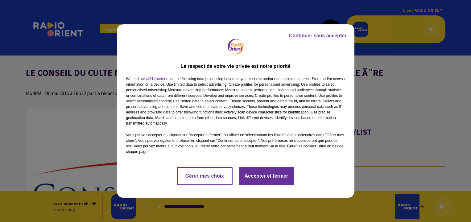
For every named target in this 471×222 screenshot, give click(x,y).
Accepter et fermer (266, 176)
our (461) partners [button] (154, 79)
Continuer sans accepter (318, 35)
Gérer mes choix (204, 176)
